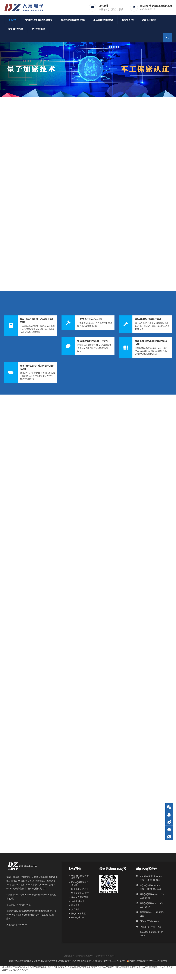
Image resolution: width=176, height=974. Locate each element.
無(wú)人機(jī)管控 (79, 897)
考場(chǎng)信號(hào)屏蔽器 (38, 20)
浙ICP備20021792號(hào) (115, 961)
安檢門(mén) (128, 20)
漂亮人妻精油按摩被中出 (126, 967)
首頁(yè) (12, 20)
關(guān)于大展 (78, 913)
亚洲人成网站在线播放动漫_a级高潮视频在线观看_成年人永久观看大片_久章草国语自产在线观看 (45, 967)
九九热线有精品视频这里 (102, 967)
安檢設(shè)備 (77, 901)
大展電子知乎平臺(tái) (105, 956)
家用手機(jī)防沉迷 (79, 889)
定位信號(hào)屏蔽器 (103, 20)
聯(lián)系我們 (38, 29)
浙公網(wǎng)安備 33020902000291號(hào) (147, 961)
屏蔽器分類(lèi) (149, 20)
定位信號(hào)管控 (80, 893)
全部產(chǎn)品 (15, 29)
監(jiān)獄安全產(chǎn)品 (73, 20)
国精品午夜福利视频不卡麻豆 (152, 967)
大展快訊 (75, 909)
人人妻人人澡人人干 (18, 969)
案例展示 (75, 905)
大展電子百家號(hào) (85, 956)
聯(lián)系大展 (77, 917)
